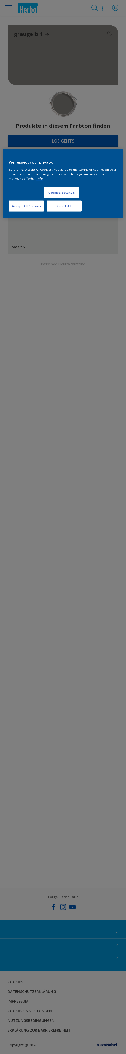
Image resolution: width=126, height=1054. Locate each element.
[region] (63, 183)
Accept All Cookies (26, 206)
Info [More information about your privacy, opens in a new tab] (39, 178)
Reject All (64, 206)
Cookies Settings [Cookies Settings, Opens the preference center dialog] (61, 192)
